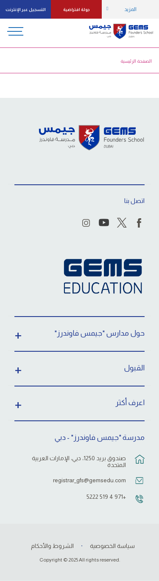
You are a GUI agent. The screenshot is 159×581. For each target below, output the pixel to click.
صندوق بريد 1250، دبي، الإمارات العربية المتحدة (79, 461)
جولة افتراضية (76, 9)
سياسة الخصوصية (112, 545)
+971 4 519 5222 (106, 496)
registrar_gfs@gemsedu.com (89, 480)
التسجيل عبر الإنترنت (26, 9)
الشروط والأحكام (52, 545)
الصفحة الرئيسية (136, 61)
